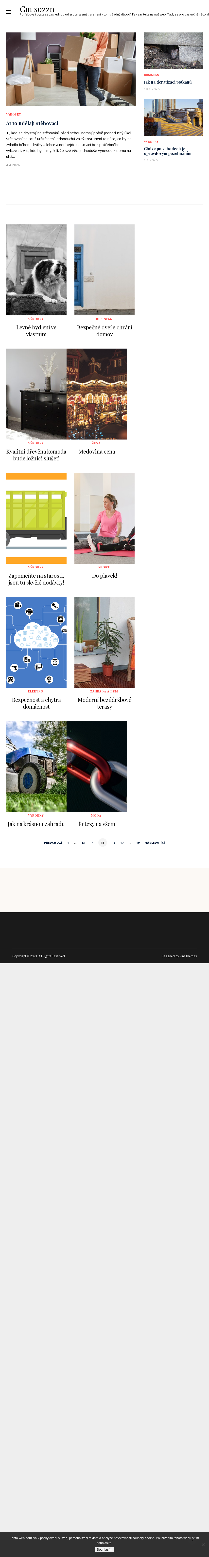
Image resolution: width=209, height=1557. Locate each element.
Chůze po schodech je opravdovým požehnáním (168, 151)
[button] (8, 12)
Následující (155, 842)
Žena (96, 443)
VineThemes (188, 956)
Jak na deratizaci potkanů (168, 82)
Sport (104, 567)
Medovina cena (96, 451)
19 (138, 842)
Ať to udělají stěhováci (32, 123)
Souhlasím (104, 1549)
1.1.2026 (151, 160)
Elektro (35, 691)
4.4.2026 (13, 165)
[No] (202, 1544)
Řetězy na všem (96, 823)
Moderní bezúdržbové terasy (104, 703)
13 (83, 842)
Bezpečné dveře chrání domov (104, 331)
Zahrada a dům (104, 691)
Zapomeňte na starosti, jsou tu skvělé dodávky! (36, 579)
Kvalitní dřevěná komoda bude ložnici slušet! (36, 455)
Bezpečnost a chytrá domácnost (36, 703)
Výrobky (13, 114)
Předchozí (53, 842)
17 (122, 842)
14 (91, 842)
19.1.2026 (152, 89)
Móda (96, 815)
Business (151, 75)
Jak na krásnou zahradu (36, 823)
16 (113, 842)
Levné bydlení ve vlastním (36, 331)
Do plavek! (104, 575)
